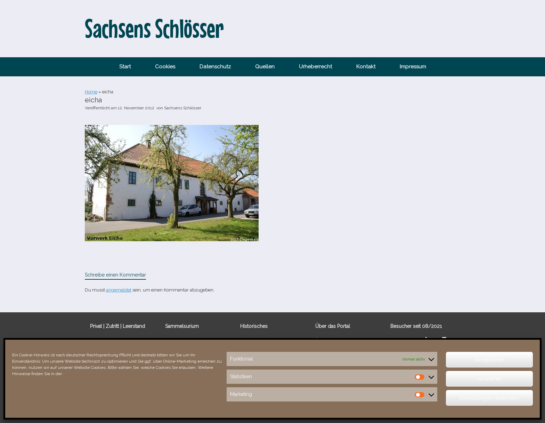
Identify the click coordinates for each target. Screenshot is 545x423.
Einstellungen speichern (489, 398)
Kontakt (365, 67)
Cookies (165, 67)
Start (125, 67)
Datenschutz (215, 67)
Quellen (265, 67)
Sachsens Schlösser (182, 107)
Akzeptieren (489, 360)
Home (91, 91)
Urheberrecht (315, 67)
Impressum (413, 67)
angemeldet (118, 290)
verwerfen (489, 379)
